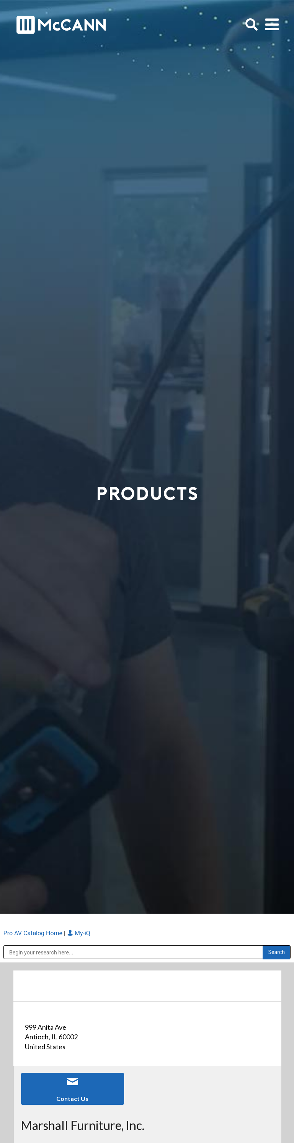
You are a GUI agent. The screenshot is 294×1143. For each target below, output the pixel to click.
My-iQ (78, 933)
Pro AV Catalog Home (33, 933)
